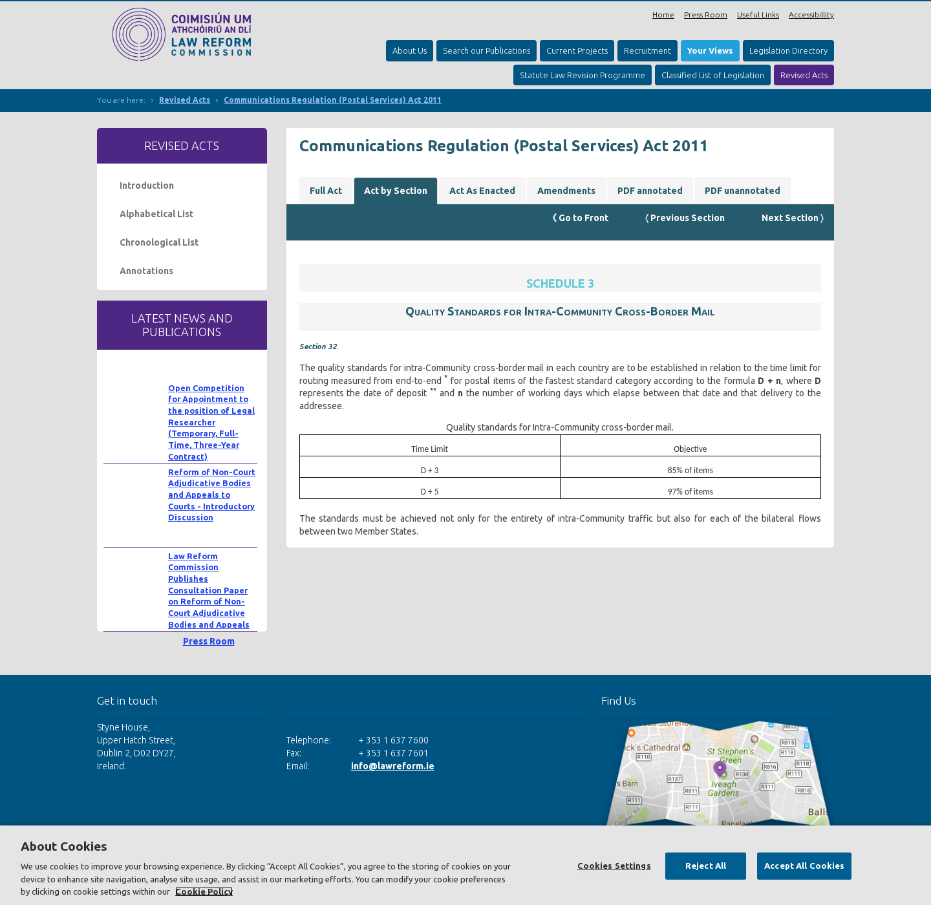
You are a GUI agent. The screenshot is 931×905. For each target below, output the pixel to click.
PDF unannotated (742, 191)
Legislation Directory (788, 50)
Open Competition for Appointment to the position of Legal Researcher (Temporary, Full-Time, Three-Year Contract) (211, 422)
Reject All (705, 865)
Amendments (566, 191)
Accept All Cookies (804, 865)
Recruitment (647, 50)
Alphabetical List (156, 214)
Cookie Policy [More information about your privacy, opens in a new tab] (204, 891)
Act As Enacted (482, 191)
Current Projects (577, 50)
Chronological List (159, 242)
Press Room (705, 14)
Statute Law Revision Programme (582, 75)
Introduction (147, 185)
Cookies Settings (614, 865)
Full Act (326, 191)
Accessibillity (811, 14)
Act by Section (395, 191)
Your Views (710, 50)
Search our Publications (486, 50)
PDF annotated (650, 191)
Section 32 (318, 346)
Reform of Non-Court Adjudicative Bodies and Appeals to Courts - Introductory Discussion (211, 494)
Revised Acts (804, 75)
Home (663, 14)
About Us (409, 50)
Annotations (146, 271)
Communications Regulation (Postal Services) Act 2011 (333, 100)
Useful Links (758, 14)
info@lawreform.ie (392, 766)
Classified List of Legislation (712, 75)
